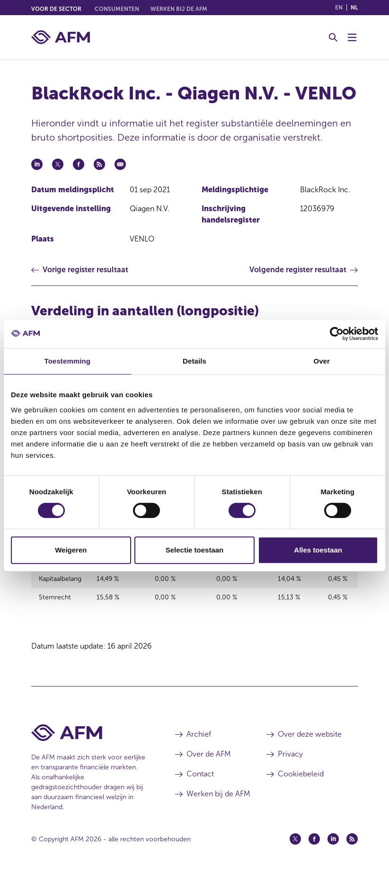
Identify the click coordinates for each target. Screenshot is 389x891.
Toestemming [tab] (67, 361)
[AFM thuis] (60, 37)
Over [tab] (321, 361)
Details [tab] (194, 361)
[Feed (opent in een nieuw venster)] (352, 854)
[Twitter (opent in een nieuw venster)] (295, 854)
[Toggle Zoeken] (333, 37)
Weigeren (71, 550)
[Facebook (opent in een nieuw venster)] (314, 854)
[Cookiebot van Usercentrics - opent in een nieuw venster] (336, 334)
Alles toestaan (318, 550)
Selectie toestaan (195, 550)
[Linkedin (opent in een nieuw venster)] (333, 854)
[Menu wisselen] (352, 37)
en (339, 7)
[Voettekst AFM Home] (89, 748)
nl (354, 7)
